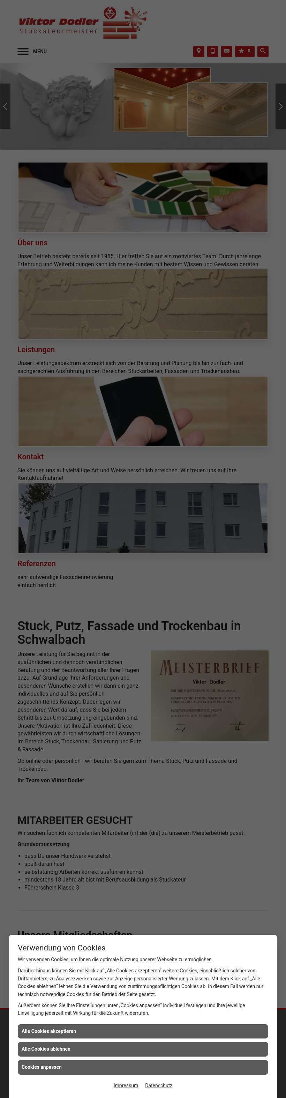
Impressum (126, 1085)
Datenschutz (158, 1085)
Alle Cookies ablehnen (46, 1049)
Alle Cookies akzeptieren (49, 1031)
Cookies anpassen (42, 1067)
